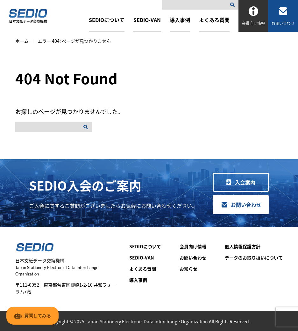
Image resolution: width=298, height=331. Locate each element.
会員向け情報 (193, 246)
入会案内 (245, 182)
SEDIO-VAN (147, 20)
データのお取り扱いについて (254, 257)
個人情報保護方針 (242, 246)
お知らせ (188, 269)
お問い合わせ (246, 204)
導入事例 (180, 20)
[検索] (233, 5)
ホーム (22, 41)
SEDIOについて (106, 20)
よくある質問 (214, 20)
